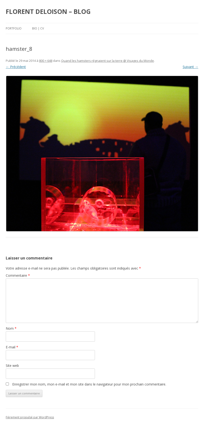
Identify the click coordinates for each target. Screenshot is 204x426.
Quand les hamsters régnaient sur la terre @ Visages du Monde (107, 60)
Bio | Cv (38, 28)
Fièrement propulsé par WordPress (30, 417)
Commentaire (18, 275)
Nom (11, 328)
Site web (12, 365)
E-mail (12, 347)
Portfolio (14, 28)
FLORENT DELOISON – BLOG (48, 11)
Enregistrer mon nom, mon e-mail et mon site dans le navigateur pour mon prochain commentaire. (89, 384)
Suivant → (190, 66)
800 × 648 (45, 60)
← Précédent (16, 66)
